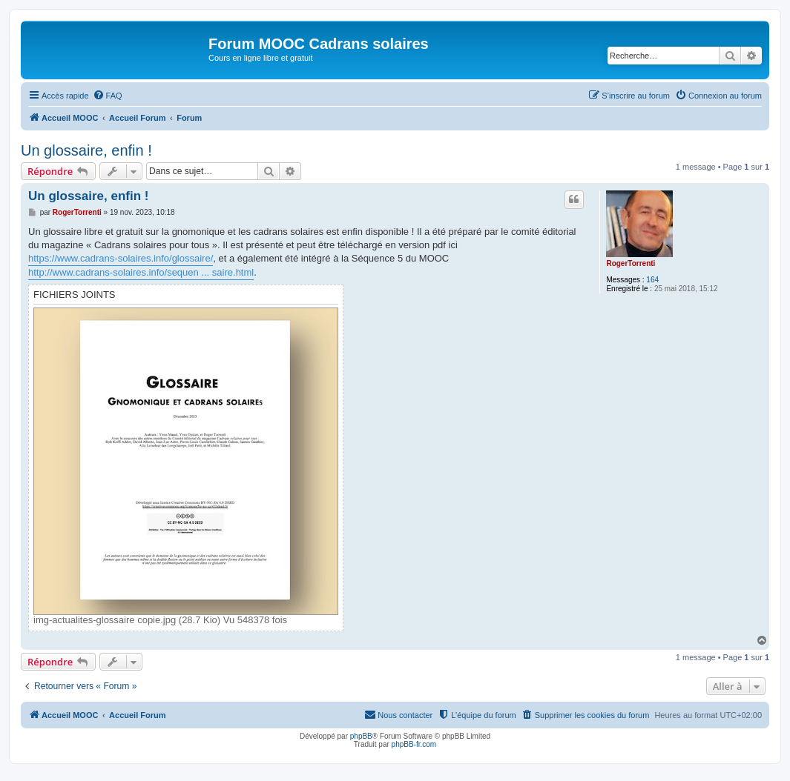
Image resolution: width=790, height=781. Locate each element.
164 (652, 280)
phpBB (361, 736)
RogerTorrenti (630, 263)
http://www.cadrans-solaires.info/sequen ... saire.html (141, 272)
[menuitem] (107, 95)
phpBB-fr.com (414, 744)
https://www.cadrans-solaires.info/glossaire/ (120, 258)
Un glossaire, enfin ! (86, 150)
